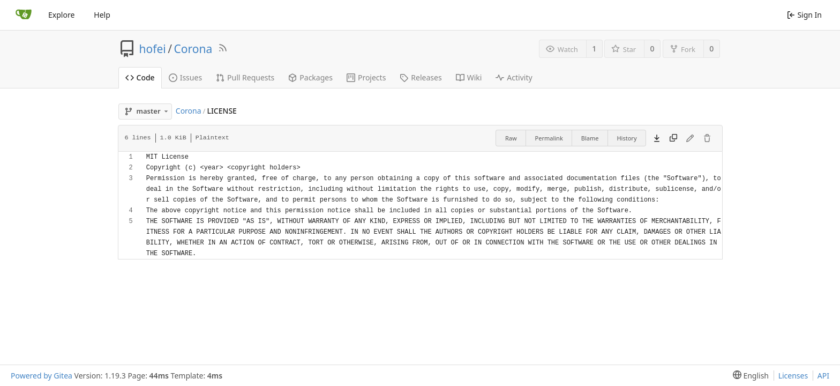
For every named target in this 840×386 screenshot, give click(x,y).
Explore (61, 15)
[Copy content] (673, 138)
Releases (420, 77)
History (626, 138)
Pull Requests (245, 77)
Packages (310, 77)
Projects (366, 77)
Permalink (549, 138)
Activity (514, 77)
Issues (185, 77)
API (823, 375)
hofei (152, 48)
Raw (511, 138)
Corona (193, 48)
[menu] (749, 375)
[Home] (24, 15)
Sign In (804, 15)
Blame (590, 138)
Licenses (793, 375)
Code (140, 77)
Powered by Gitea (41, 375)
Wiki (469, 77)
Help (102, 15)
